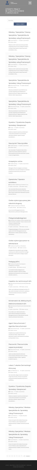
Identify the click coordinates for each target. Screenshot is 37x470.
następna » (28, 456)
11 (24, 456)
